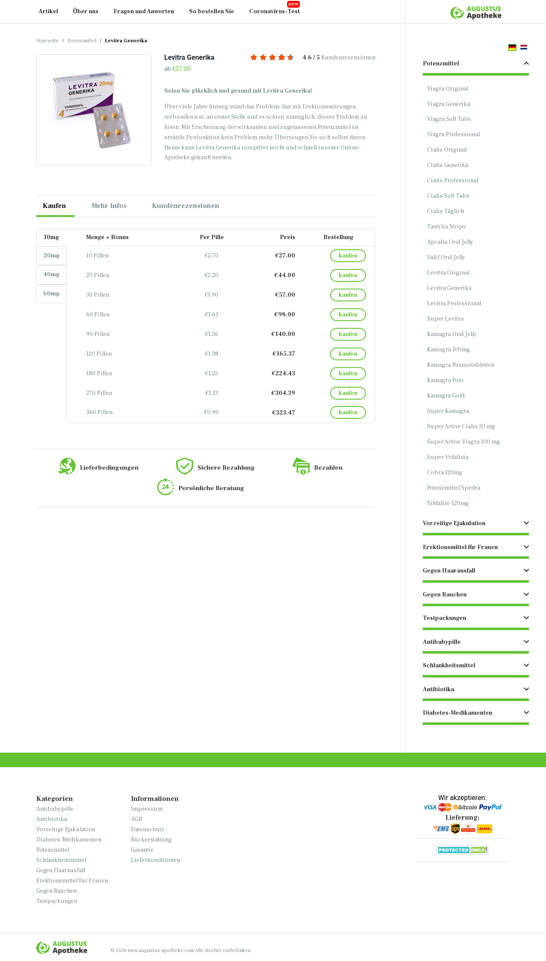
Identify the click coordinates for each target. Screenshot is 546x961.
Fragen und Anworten (143, 11)
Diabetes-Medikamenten (69, 840)
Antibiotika (51, 819)
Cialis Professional (452, 180)
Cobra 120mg (444, 472)
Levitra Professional (454, 303)
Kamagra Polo (445, 380)
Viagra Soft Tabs (449, 119)
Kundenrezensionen (312, 57)
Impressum (147, 809)
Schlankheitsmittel (61, 860)
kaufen (348, 256)
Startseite (47, 41)
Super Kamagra (448, 411)
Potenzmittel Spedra (453, 488)
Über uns (86, 11)
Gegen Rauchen (56, 891)
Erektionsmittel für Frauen (72, 881)
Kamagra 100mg (448, 349)
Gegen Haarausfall (60, 870)
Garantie (142, 850)
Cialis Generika (447, 165)
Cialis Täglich (445, 211)
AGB (136, 819)
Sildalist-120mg (448, 503)
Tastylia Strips (446, 227)
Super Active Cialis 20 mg (461, 426)
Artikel (48, 11)
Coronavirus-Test (274, 11)
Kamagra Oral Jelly (452, 334)
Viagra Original (447, 89)
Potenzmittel (81, 41)
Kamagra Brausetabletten (460, 365)
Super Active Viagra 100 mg (463, 442)
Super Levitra (445, 319)
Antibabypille (54, 809)
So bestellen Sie (211, 11)
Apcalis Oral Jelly (450, 242)
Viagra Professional (453, 134)
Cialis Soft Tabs (448, 196)
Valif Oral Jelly (446, 257)
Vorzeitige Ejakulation (65, 829)
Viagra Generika (448, 104)
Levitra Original (448, 273)
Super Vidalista (447, 457)
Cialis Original (447, 150)
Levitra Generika (449, 288)
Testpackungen (56, 901)
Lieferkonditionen (155, 860)
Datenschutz (147, 829)
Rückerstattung (151, 840)
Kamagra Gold (446, 396)
